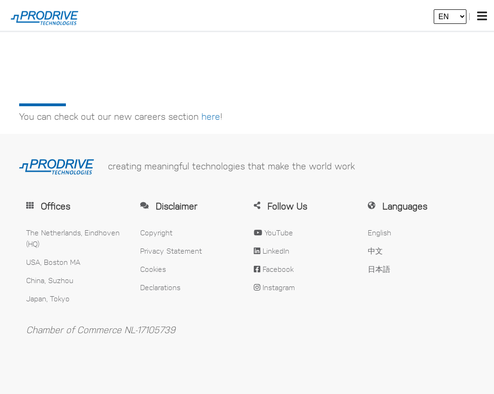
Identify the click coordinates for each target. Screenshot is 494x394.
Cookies (153, 269)
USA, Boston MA (53, 262)
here (210, 116)
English (379, 232)
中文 (375, 250)
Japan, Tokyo (48, 298)
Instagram (274, 287)
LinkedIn (271, 250)
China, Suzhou (49, 280)
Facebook (274, 269)
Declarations (160, 287)
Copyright (156, 232)
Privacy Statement (171, 250)
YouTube (273, 232)
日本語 (379, 269)
